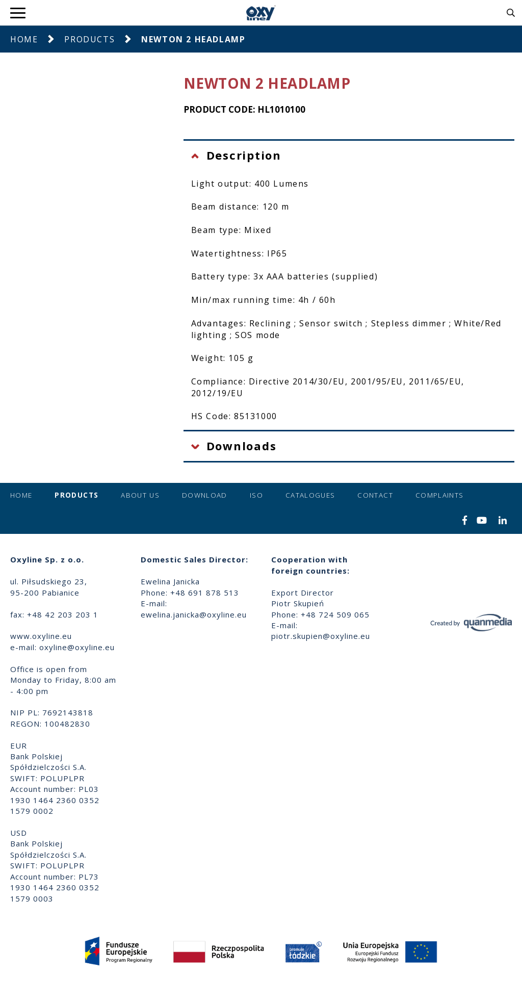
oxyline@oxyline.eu (77, 647)
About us (140, 495)
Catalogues (310, 495)
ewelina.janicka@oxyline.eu (194, 614)
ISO (256, 495)
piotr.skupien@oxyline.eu (320, 636)
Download (204, 495)
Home (24, 39)
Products (89, 39)
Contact (375, 495)
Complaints (439, 495)
